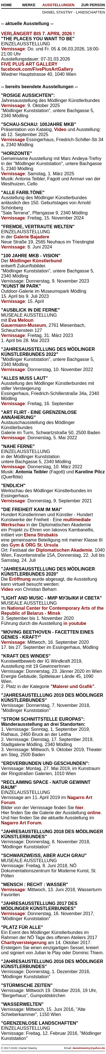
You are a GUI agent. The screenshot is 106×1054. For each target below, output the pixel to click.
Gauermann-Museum (23, 325)
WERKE (29, 5)
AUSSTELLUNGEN (58, 5)
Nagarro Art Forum (21, 822)
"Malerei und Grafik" (72, 686)
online (94, 812)
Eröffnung (20, 579)
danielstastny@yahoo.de (89, 1047)
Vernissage (13, 48)
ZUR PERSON (93, 5)
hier (79, 807)
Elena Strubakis (41, 534)
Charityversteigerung (24, 942)
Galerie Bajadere (31, 236)
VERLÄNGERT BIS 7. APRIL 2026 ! (38, 33)
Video (60, 129)
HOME (6, 5)
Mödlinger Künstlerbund (36, 260)
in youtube (74, 623)
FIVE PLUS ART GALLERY (29, 64)
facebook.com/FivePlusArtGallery (37, 69)
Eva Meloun (21, 320)
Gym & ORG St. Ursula (34, 545)
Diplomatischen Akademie (64, 550)
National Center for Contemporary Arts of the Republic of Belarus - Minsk (52, 611)
